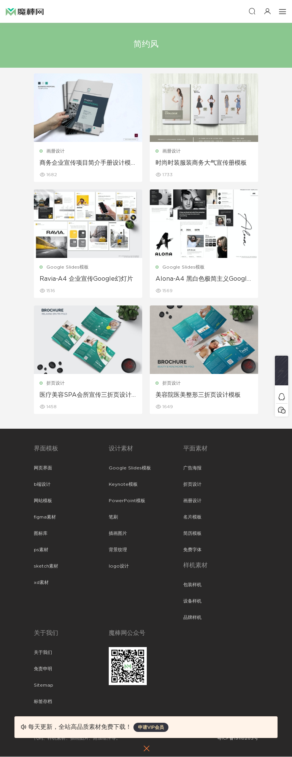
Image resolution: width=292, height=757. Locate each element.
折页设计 (55, 383)
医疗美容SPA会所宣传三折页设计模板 (86, 395)
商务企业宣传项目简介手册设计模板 (85, 163)
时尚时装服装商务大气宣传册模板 (201, 163)
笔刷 (113, 517)
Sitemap (43, 685)
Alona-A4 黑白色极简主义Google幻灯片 (203, 279)
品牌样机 (192, 617)
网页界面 (43, 468)
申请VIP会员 (151, 727)
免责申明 (43, 669)
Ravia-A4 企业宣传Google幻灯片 (86, 279)
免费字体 (192, 550)
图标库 (41, 533)
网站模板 (43, 501)
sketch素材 (46, 566)
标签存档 (43, 702)
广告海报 (192, 468)
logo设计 (119, 566)
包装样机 (192, 585)
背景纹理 (118, 550)
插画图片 (118, 533)
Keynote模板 (123, 484)
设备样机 (192, 601)
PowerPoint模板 (127, 501)
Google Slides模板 (67, 267)
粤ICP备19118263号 (237, 738)
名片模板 (192, 517)
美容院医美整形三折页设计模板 (198, 395)
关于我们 (43, 652)
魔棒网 (25, 11)
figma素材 (45, 517)
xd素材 (41, 582)
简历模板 (192, 533)
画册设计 (55, 151)
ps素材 (41, 550)
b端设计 (42, 484)
